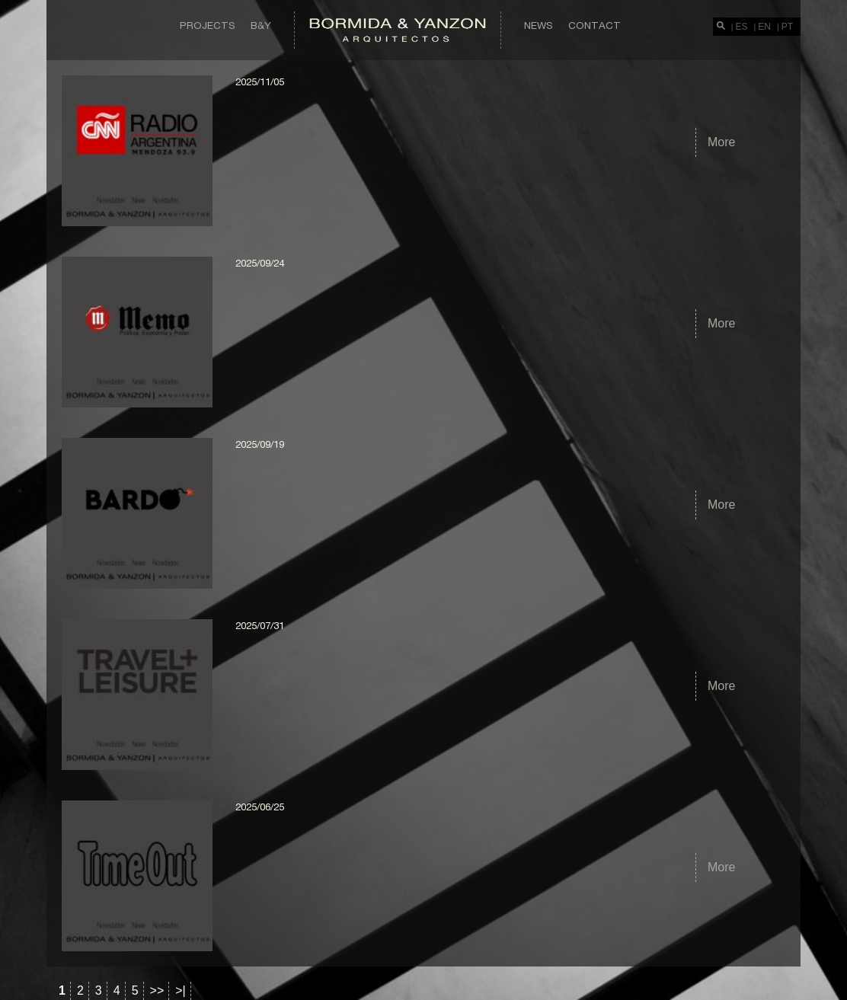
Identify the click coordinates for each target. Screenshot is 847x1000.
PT (787, 26)
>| (180, 990)
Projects (207, 25)
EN (764, 26)
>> (157, 990)
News (538, 25)
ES (742, 26)
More (721, 142)
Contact (594, 25)
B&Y (261, 25)
